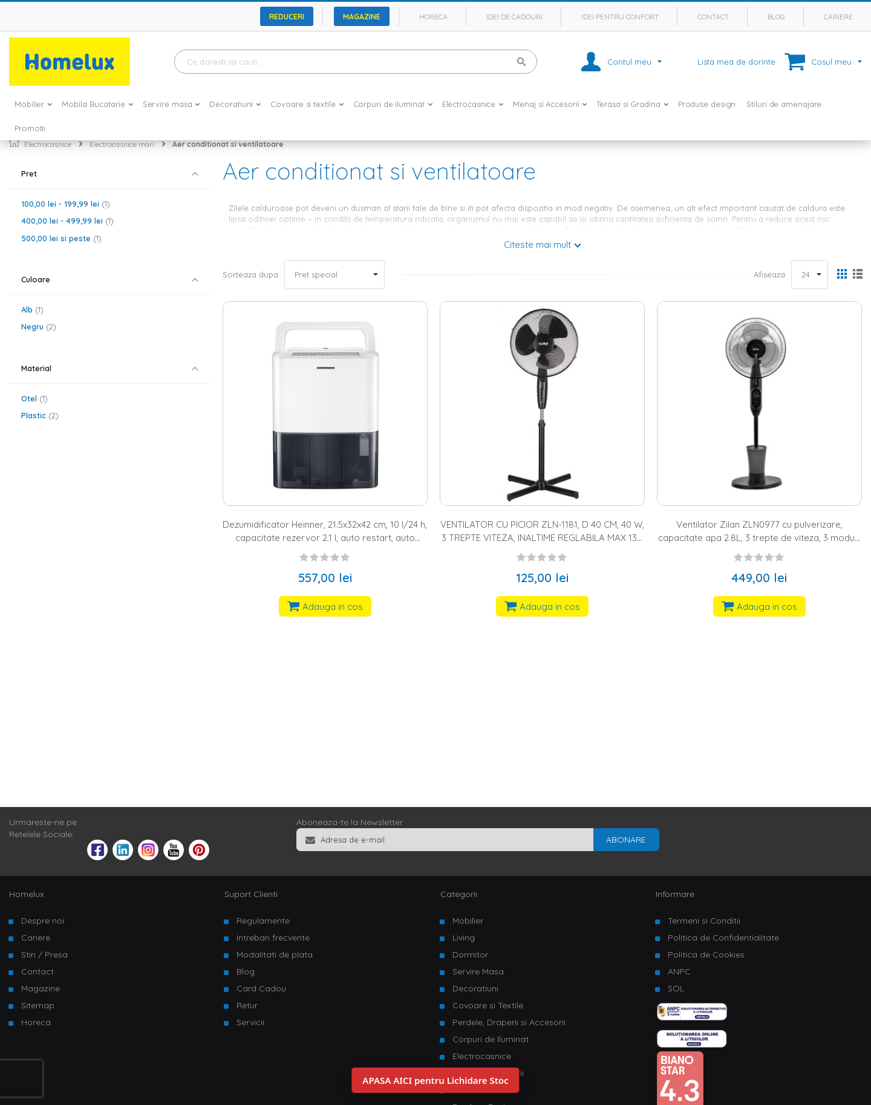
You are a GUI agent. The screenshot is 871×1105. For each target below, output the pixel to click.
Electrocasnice (47, 144)
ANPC (679, 971)
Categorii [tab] (458, 894)
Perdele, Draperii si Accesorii (509, 1022)
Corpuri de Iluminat (490, 1039)
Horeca (433, 16)
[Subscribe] (626, 839)
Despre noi (42, 920)
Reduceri (286, 16)
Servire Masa (478, 971)
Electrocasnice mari (122, 144)
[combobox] (355, 62)
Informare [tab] (675, 894)
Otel (34, 398)
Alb (32, 309)
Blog (776, 16)
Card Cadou (261, 988)
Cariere (838, 16)
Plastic (40, 415)
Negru (38, 326)
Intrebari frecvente (273, 937)
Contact (713, 16)
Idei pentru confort (620, 16)
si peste (61, 238)
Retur (247, 1005)
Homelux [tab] (26, 894)
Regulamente (263, 920)
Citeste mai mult (537, 244)
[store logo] (69, 61)
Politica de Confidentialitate (723, 937)
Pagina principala (14, 142)
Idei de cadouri (514, 16)
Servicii (250, 1022)
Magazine (361, 16)
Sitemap (37, 1005)
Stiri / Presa (44, 954)
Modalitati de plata (275, 954)
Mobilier (467, 920)
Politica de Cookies (706, 954)
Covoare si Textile (487, 1005)
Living (463, 937)
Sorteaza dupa (250, 274)
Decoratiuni (475, 988)
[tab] (109, 174)
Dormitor (470, 954)
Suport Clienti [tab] (251, 894)
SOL (676, 988)
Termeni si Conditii (704, 920)
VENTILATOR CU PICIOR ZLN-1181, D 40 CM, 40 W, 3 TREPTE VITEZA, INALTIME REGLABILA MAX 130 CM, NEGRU (542, 537)
